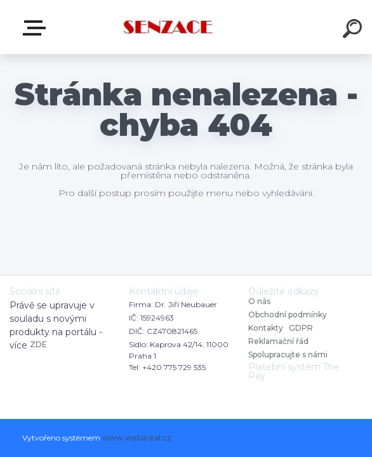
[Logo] (167, 27)
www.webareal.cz (136, 437)
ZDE (38, 344)
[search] (354, 30)
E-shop (37, 28)
